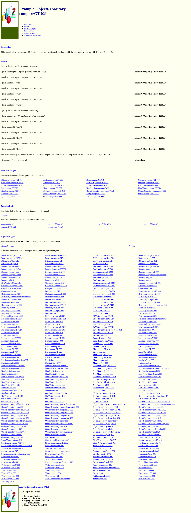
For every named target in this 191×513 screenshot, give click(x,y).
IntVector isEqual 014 (54, 333)
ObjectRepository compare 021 (105, 407)
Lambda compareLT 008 (103, 344)
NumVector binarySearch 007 (150, 374)
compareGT (6, 215)
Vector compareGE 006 (54, 465)
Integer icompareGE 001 (148, 335)
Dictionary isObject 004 (148, 299)
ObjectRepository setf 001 (11, 435)
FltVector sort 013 (52, 324)
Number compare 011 (147, 385)
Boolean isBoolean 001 (10, 277)
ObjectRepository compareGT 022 (152, 191)
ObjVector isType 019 (10, 401)
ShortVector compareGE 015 (150, 440)
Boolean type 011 (145, 280)
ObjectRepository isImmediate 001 (59, 424)
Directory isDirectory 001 (103, 308)
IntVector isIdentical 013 (103, 333)
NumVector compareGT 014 (149, 188)
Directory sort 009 (100, 313)
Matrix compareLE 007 (54, 357)
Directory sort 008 (52, 313)
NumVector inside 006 (147, 379)
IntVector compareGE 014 (55, 327)
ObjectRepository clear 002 (12, 407)
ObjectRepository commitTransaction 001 (62, 407)
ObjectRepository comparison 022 (59, 418)
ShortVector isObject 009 (55, 448)
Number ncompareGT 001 (103, 388)
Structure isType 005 (146, 459)
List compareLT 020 (9, 352)
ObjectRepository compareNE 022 (152, 415)
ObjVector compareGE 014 (104, 393)
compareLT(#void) (8, 227)
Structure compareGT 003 (148, 194)
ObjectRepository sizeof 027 (149, 435)
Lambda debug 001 (53, 346)
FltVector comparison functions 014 (152, 319)
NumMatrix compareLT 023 (56, 368)
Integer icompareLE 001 (55, 338)
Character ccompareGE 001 (104, 283)
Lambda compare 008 (54, 341)
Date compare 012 (52, 291)
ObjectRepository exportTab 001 (58, 421)
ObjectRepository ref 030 (103, 426)
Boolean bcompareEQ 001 (56, 266)
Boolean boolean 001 (146, 269)
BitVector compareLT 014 (11, 258)
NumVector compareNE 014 (56, 379)
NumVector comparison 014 (104, 379)
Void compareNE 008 (10, 479)
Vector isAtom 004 (9, 470)
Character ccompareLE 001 (12, 286)
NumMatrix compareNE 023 (104, 368)
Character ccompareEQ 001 (56, 283)
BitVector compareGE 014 (56, 255)
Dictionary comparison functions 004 (16, 297)
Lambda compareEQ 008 (103, 341)
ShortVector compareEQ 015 (104, 440)
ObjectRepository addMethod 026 (15, 404)
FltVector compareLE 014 (11, 319)
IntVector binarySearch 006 (149, 324)
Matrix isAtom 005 (100, 360)
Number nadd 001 (8, 388)
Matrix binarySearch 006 (55, 355)
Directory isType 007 (101, 310)
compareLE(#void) (55, 227)
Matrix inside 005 (52, 360)
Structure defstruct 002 (102, 454)
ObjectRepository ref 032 (11, 429)
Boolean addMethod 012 (11, 266)
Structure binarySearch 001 (104, 451)
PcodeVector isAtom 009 (103, 437)
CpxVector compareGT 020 (12, 183)
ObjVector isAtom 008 (10, 399)
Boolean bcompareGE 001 (103, 266)
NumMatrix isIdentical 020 (149, 371)
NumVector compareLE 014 (149, 377)
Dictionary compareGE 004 (149, 291)
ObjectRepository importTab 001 (106, 421)
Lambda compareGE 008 (148, 341)
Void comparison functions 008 (57, 479)
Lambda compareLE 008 (55, 344)
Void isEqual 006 (100, 479)
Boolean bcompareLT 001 (55, 269)
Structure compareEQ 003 (148, 451)
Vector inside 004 (145, 468)
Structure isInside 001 (147, 457)
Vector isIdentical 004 (102, 470)
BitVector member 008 (54, 264)
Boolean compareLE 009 (11, 275)
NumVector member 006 (55, 385)
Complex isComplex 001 (103, 288)
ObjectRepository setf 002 (55, 435)
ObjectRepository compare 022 (150, 407)
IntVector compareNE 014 (55, 330)
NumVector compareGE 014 (56, 377)
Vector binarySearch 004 (148, 462)
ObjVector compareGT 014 (54, 191)
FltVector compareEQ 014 (55, 316)
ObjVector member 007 (54, 401)
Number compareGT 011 (11, 191)
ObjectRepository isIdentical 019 (14, 424)
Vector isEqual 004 (53, 470)
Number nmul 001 (145, 390)
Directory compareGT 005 (148, 183)
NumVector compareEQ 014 (12, 377)
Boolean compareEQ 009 (55, 272)
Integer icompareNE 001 (148, 338)
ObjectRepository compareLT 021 (15, 415)
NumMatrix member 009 (103, 374)
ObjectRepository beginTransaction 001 (109, 404)
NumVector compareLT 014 (12, 379)
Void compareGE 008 (10, 476)
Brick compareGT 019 (95, 180)
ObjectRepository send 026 (149, 432)
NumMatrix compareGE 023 (104, 366)
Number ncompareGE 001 (55, 388)
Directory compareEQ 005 (56, 302)
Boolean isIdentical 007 (102, 277)
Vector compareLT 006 (10, 468)
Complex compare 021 (54, 288)
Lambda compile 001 (9, 346)
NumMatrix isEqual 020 (103, 371)
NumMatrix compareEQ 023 (56, 366)
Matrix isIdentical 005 (10, 363)
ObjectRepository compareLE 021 (107, 412)
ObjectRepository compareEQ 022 (59, 410)
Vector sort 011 (99, 473)
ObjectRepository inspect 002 (150, 421)
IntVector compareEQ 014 (11, 327)
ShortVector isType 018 (102, 448)
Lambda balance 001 (9, 341)
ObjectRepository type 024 (12, 437)
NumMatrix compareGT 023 (97, 188)
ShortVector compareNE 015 (150, 443)
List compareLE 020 (146, 349)
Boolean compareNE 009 (103, 275)
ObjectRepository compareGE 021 (107, 410)
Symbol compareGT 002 (11, 196)
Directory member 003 (10, 313)
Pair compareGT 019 (9, 194)
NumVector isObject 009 (148, 382)
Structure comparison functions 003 (15, 454)
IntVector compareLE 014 (148, 327)
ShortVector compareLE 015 (56, 443)
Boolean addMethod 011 (148, 264)
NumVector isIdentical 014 (104, 382)
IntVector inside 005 (146, 330)
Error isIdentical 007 (146, 313)
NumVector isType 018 (10, 385)
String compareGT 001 (95, 194)
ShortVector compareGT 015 (54, 194)
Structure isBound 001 (10, 457)
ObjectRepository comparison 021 (15, 418)
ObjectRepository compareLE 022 (152, 412)
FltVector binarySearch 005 (12, 316)
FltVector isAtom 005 (10, 321)
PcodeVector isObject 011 (11, 440)
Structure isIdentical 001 (103, 457)
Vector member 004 (53, 473)
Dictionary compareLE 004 (56, 294)
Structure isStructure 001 (103, 459)
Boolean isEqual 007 (53, 277)
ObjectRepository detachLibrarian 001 (16, 421)
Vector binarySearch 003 (103, 462)
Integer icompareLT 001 (102, 338)
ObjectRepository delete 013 (149, 418)
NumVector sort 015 (101, 385)
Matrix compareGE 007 (147, 355)
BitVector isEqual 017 (54, 261)
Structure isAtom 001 (147, 454)
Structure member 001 (10, 462)
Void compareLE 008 (101, 476)
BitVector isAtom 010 (10, 261)
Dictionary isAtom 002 (54, 297)
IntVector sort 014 (100, 335)
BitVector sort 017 (100, 264)
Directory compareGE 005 (103, 302)
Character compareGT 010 (148, 180)
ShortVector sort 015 (9, 451)
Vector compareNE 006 (54, 468)
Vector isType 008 (8, 473)
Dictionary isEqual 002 (147, 297)
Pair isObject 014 (52, 437)
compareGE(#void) (150, 224)
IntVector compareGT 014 (96, 185)
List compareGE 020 (53, 349)
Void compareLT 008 (146, 476)
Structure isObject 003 (54, 459)
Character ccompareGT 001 (149, 283)
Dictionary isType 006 (10, 302)
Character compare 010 (147, 286)
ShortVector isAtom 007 (103, 446)
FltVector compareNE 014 (103, 319)
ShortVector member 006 (148, 448)
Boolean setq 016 (52, 280)
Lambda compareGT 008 (148, 185)
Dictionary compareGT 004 (97, 183)
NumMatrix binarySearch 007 (13, 366)
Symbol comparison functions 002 (59, 462)
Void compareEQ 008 (147, 473)
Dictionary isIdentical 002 (11, 299)
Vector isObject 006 (146, 470)
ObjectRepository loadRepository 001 (153, 424)
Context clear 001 (145, 288)
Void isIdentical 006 (146, 479)
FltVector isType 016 (9, 324)
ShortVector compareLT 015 (104, 443)
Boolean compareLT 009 (55, 275)
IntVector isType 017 (9, 335)
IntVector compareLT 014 (11, 330)
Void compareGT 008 (95, 196)
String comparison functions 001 (58, 451)
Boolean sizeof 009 (101, 280)
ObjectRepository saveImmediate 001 (60, 432)
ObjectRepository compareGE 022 (152, 410)
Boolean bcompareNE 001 (103, 269)
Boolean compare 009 (10, 272)
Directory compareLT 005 (55, 305)
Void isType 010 (7, 481)
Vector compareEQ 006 (10, 465)
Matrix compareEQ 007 (102, 355)
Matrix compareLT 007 (102, 357)
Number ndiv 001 (52, 390)
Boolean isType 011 (146, 277)
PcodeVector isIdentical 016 (149, 437)
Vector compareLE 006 (147, 465)
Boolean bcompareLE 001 (11, 269)
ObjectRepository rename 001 (13, 432)
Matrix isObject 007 (53, 363)
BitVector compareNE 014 (56, 258)
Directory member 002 (147, 310)
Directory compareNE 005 (103, 305)
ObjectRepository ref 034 (103, 429)
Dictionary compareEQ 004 (104, 291)
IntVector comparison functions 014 (107, 330)
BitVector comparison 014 (103, 258)
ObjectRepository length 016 (104, 424)
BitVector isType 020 (9, 264)
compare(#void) (7, 224)
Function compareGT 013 (53, 185)
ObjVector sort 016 (100, 401)
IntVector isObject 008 (147, 333)
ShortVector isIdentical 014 (12, 448)
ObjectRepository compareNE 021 (107, 415)
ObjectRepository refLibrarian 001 (152, 429)
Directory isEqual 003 (147, 308)
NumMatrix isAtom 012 (55, 371)
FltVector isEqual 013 (54, 321)
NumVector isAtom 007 (11, 382)
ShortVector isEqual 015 (148, 446)
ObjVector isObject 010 (147, 399)
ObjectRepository (8, 246)
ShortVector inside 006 (54, 446)
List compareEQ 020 (9, 349)
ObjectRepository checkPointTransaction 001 (156, 404)
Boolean (132, 246)
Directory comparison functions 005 (152, 305)
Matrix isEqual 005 (146, 360)
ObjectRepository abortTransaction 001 (154, 401)
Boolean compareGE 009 (103, 272)
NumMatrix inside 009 (10, 371)
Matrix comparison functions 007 (14, 360)
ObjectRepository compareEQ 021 (15, 410)
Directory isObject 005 (54, 310)
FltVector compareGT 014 (11, 185)
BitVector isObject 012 (147, 261)
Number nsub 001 (8, 393)
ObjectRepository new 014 (56, 426)
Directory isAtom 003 (10, 308)
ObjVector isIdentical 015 (103, 399)
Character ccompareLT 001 (56, 286)
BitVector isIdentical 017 (103, 261)
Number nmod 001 (100, 390)
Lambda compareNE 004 (148, 344)
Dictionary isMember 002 (103, 299)
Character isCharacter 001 (11, 288)
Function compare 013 (102, 324)
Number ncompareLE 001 (148, 388)
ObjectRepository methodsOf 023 (14, 426)
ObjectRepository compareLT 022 (59, 415)
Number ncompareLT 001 (11, 390)
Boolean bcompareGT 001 (149, 266)
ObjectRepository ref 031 (148, 426)
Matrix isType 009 (100, 363)
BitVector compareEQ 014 (12, 255)
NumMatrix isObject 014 (11, 374)
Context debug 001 (9, 291)
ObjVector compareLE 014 (12, 396)
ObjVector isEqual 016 (54, 399)
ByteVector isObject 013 (11, 283)
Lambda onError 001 (101, 346)
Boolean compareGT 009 (53, 180)
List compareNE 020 (53, 352)
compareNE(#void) (103, 224)
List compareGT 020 (9, 188)
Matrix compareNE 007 (147, 357)
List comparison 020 (101, 352)
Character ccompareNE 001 (104, 286)
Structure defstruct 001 (54, 454)
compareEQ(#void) (55, 224)
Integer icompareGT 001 (11, 338)
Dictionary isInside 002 (54, 299)
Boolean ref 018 (7, 280)
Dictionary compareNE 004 (149, 294)
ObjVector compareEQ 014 (56, 393)
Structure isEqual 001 (54, 457)
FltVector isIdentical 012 (103, 321)
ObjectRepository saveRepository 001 (108, 432)
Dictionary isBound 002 (102, 297)
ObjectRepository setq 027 (103, 435)
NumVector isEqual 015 (55, 382)
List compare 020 (145, 346)
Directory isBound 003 (54, 308)
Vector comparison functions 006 (106, 468)
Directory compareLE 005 (11, 305)
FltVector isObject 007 (147, 321)
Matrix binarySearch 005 (11, 355)
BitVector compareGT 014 (12, 180)
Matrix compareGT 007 (52, 188)
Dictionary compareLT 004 (104, 294)
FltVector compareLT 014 (55, 319)
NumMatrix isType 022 (54, 374)
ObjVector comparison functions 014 (153, 396)
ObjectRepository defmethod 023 (106, 418)
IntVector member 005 (54, 335)
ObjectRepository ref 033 (55, 429)
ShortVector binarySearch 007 (57, 440)
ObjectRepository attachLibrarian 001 (60, 404)
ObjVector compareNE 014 (104, 396)
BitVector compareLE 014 (148, 255)
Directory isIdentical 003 (11, 310)
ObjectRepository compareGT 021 (100, 191)
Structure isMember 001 (11, 459)
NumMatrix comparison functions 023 (153, 368)
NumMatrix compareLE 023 (12, 368)
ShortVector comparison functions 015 (16, 446)
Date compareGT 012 (51, 183)
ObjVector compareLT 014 (56, 396)
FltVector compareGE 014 (103, 316)
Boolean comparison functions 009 (152, 275)
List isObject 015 (145, 352)
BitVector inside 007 (146, 258)
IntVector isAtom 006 (10, 333)
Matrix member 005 (146, 363)
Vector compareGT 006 (52, 196)
